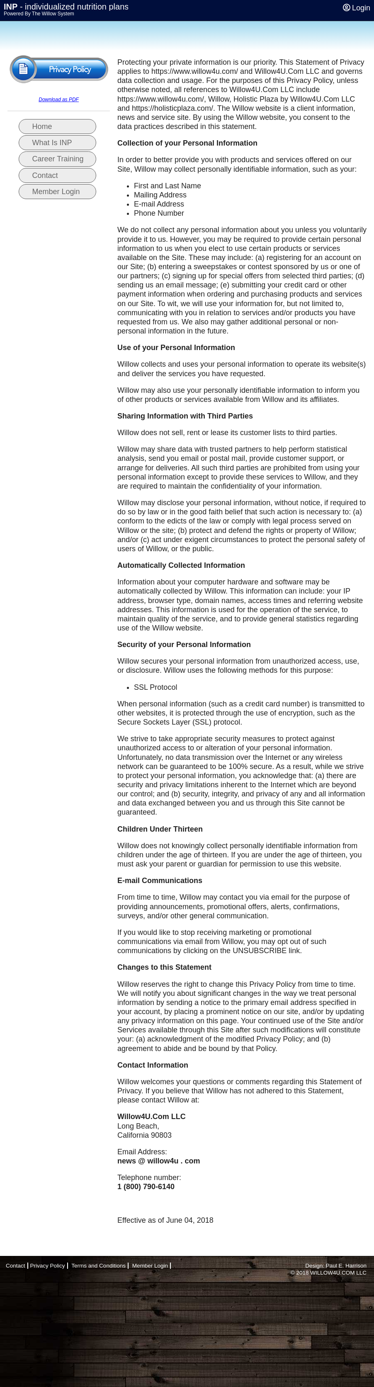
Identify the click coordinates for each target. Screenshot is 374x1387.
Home (42, 126)
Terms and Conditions (98, 1266)
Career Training (58, 159)
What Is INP (52, 143)
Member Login (56, 191)
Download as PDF (59, 99)
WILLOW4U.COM (332, 1273)
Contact (45, 175)
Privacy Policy (47, 1266)
